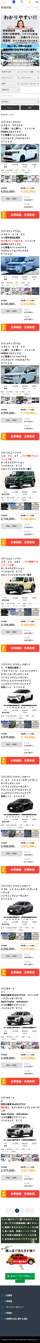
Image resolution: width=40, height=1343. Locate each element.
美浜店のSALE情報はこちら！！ (21, 1278)
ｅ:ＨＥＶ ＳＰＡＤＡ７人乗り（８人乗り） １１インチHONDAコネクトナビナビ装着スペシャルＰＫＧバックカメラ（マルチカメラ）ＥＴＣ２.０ (18, 132)
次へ (32, 1211)
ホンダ (3, 122)
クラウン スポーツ (6, 664)
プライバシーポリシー (14, 1307)
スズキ (3, 452)
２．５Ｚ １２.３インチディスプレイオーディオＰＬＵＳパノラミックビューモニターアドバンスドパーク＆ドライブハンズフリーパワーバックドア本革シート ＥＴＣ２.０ (19, 787)
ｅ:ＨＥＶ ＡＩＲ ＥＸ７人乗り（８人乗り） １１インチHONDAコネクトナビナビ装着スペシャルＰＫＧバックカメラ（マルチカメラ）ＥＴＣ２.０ (18, 353)
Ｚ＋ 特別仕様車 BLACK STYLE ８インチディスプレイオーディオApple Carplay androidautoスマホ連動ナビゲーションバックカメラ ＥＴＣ (19, 998)
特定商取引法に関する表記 (15, 1319)
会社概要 (8, 1295)
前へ (7, 1211)
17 (28, 1210)
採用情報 (8, 1301)
